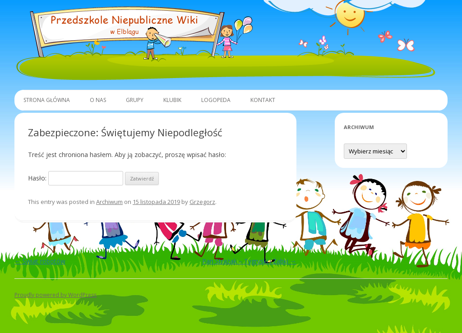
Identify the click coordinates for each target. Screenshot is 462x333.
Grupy (134, 100)
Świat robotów (39, 261)
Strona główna (46, 100)
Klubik (172, 100)
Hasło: (75, 178)
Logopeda (216, 100)
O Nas (98, 100)
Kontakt (262, 100)
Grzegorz (202, 202)
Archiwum (109, 202)
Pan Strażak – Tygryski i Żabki (249, 261)
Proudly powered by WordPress (55, 295)
